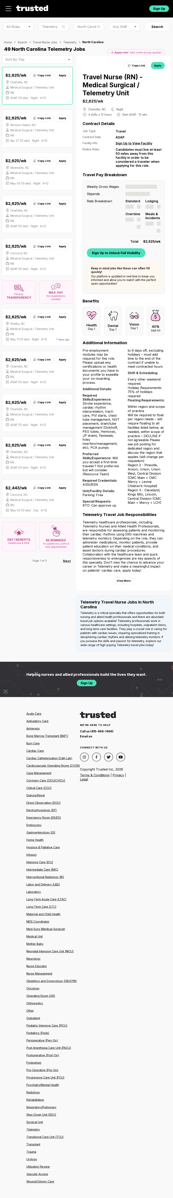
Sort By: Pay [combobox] (15, 59)
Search (157, 27)
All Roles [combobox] (13, 27)
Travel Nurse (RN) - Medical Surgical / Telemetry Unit (113, 85)
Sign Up (159, 9)
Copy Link (42, 75)
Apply (62, 75)
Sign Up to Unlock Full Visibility (116, 253)
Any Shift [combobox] (120, 27)
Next (67, 561)
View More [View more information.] (124, 580)
